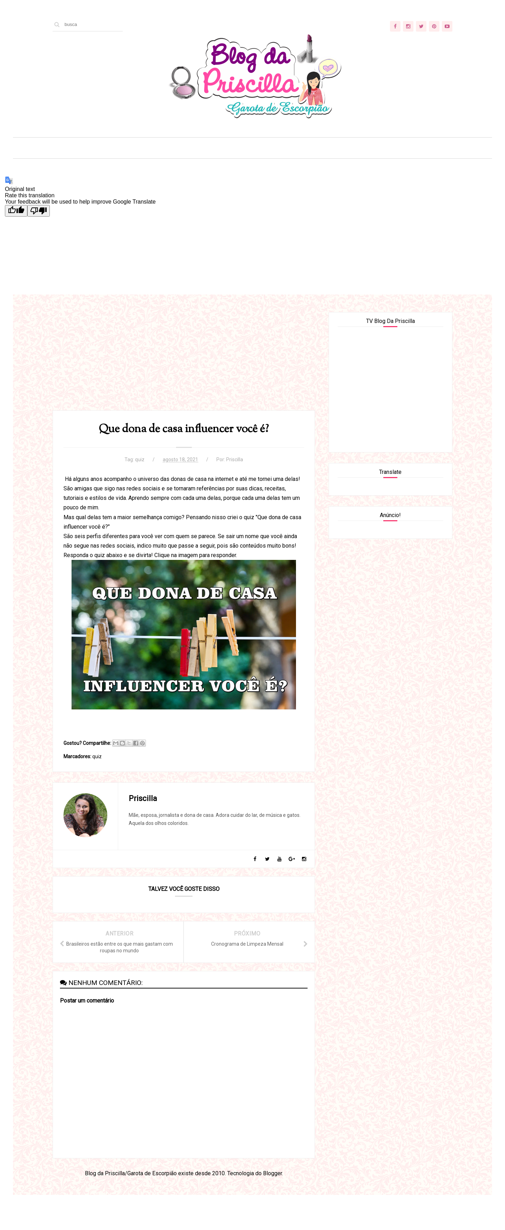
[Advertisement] (184, 361)
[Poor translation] (38, 211)
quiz (139, 459)
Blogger (272, 1173)
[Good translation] (16, 211)
